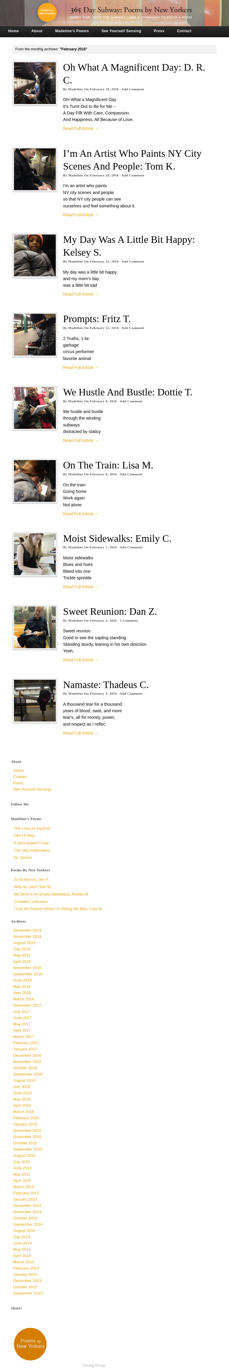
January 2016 (25, 1124)
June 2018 (22, 980)
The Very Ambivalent (31, 850)
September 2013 (27, 1293)
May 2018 (21, 986)
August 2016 (24, 1080)
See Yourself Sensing (121, 31)
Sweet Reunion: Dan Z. (110, 611)
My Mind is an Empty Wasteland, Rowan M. (51, 894)
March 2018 (23, 999)
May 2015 (21, 1174)
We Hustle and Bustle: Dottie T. (128, 392)
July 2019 (21, 949)
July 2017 (21, 1011)
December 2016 (27, 1055)
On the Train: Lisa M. (108, 465)
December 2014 (27, 1205)
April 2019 (22, 961)
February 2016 (26, 1118)
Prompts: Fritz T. (97, 318)
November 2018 (27, 968)
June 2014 (22, 1243)
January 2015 (25, 1199)
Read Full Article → (81, 128)
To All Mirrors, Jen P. (31, 879)
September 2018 (27, 974)
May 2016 (21, 1099)
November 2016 (27, 1061)
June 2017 (22, 1018)
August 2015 (24, 1155)
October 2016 (25, 1068)
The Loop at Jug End (32, 828)
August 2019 (24, 942)
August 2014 (24, 1230)
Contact (184, 31)
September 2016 (27, 1074)
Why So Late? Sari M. (33, 886)
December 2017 (27, 1005)
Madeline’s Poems (72, 31)
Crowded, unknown (31, 901)
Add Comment (132, 89)
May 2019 (21, 955)
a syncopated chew (31, 843)
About (37, 31)
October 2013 (25, 1287)
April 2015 (22, 1180)
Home (13, 31)
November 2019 (27, 936)
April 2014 (22, 1255)
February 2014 (26, 1268)
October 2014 (25, 1218)
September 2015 (27, 1149)
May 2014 (21, 1249)
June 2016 (22, 1093)
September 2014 (27, 1224)
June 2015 (22, 1168)
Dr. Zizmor (23, 857)
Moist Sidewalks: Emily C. (117, 538)
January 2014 (25, 1274)
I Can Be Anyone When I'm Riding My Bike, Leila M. (58, 909)
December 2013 (27, 1280)
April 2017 (22, 1030)
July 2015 (21, 1162)
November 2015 (27, 1136)
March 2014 (23, 1262)
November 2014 (27, 1212)
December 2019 (27, 930)
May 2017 (21, 1024)
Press (159, 31)
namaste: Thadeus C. (106, 684)
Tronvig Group (93, 1365)
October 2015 (25, 1143)
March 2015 (23, 1187)
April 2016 (22, 1105)
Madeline (75, 89)
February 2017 (26, 1043)
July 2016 (21, 1086)
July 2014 (21, 1237)
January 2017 (25, 1049)
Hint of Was (24, 835)
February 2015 (26, 1193)
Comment (129, 620)
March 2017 (23, 1036)
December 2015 (27, 1130)
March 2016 (23, 1111)
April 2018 (22, 993)
